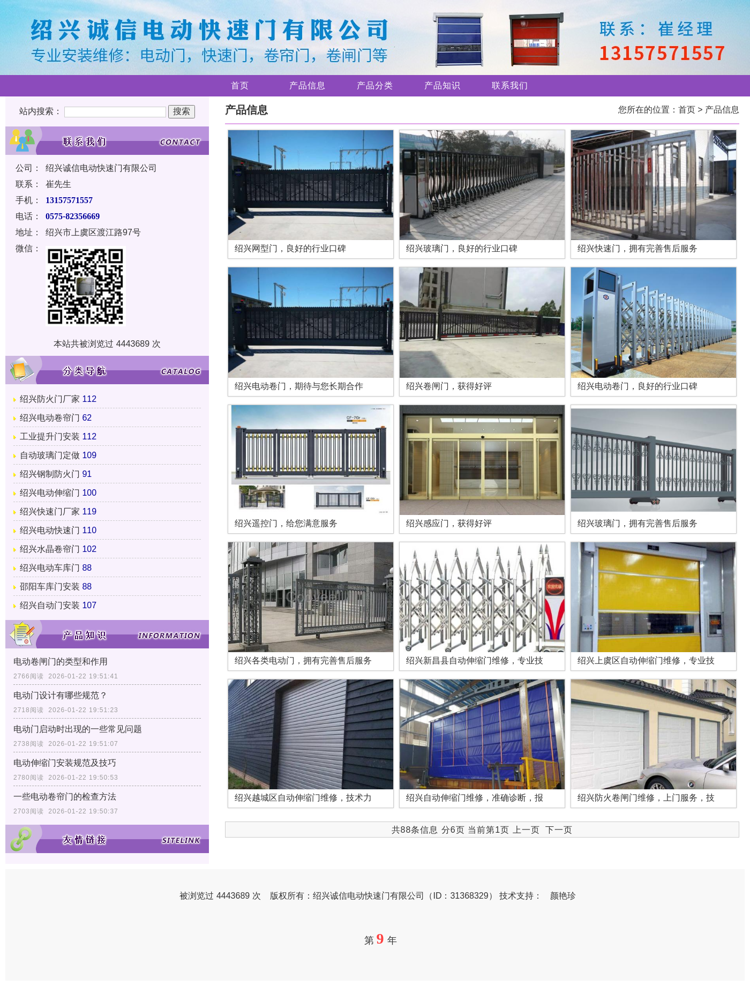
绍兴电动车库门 (50, 567)
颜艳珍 (563, 895)
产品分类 (375, 85)
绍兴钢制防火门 (50, 474)
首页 (240, 85)
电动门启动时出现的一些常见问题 (77, 729)
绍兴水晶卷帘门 (50, 549)
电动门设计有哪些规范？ (60, 695)
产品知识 (442, 85)
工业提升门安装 (50, 436)
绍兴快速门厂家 (50, 511)
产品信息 (307, 85)
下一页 (559, 829)
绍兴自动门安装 (50, 605)
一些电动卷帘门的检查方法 (64, 796)
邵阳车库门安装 (50, 586)
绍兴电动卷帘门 (50, 417)
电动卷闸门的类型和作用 (60, 661)
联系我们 (510, 85)
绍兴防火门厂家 (50, 399)
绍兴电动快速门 (50, 530)
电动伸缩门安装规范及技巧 (64, 762)
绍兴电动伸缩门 (50, 492)
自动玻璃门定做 (50, 455)
